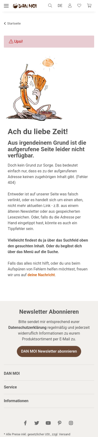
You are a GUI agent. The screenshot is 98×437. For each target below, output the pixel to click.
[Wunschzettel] (79, 6)
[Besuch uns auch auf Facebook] (25, 423)
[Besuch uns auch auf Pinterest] (59, 423)
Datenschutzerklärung (27, 327)
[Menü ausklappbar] (6, 6)
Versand (64, 434)
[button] (51, 6)
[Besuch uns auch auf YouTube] (48, 423)
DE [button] (60, 5)
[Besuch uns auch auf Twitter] (36, 423)
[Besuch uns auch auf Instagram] (70, 423)
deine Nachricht (41, 275)
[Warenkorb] (89, 6)
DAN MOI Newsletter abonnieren (49, 351)
